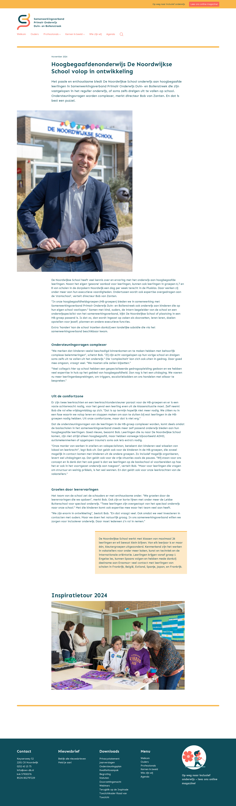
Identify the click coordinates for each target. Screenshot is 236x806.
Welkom (145, 758)
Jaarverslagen (107, 762)
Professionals (148, 765)
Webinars (104, 785)
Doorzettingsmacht (110, 781)
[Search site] (121, 34)
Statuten (104, 778)
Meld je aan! (65, 762)
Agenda (145, 776)
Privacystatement (109, 758)
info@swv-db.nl (25, 770)
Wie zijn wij (147, 772)
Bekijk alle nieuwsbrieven (72, 758)
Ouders (145, 761)
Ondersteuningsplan (110, 766)
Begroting (105, 774)
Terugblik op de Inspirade (113, 789)
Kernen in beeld (149, 769)
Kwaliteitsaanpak (109, 770)
